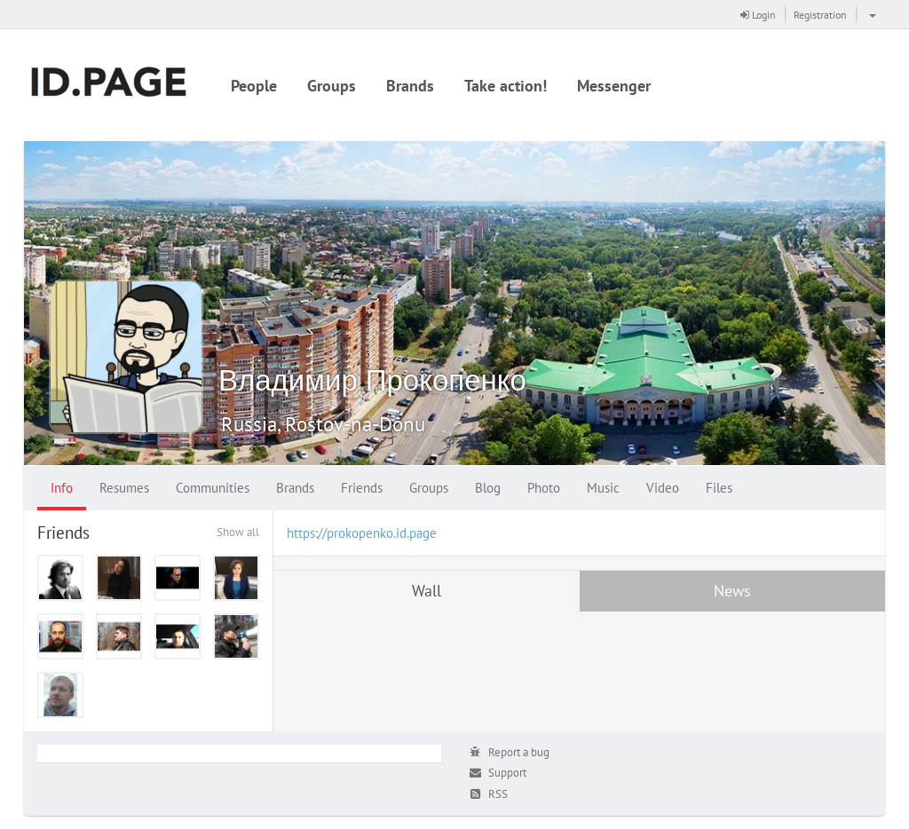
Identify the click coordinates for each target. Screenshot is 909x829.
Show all (238, 532)
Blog (488, 487)
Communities (212, 487)
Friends (362, 487)
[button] (870, 14)
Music (603, 487)
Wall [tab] (426, 590)
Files (719, 487)
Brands (410, 85)
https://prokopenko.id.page (362, 533)
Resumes (124, 487)
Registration (820, 14)
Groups (331, 85)
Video (662, 487)
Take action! (505, 85)
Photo (543, 487)
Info (62, 487)
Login (758, 14)
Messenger (614, 85)
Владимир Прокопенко (372, 379)
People (254, 85)
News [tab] (732, 590)
